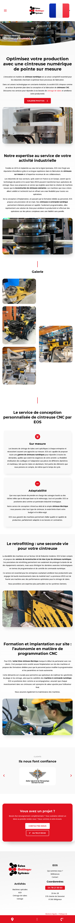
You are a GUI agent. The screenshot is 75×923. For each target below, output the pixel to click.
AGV (20, 891)
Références (55, 872)
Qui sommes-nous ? (55, 869)
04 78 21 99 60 (55, 886)
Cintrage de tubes (20, 894)
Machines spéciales (20, 888)
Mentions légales (51, 912)
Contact (55, 875)
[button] (3, 774)
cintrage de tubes (54, 89)
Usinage (20, 897)
